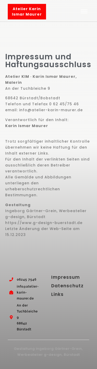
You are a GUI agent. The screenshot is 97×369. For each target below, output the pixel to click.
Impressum (65, 277)
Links (57, 294)
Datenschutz (67, 286)
